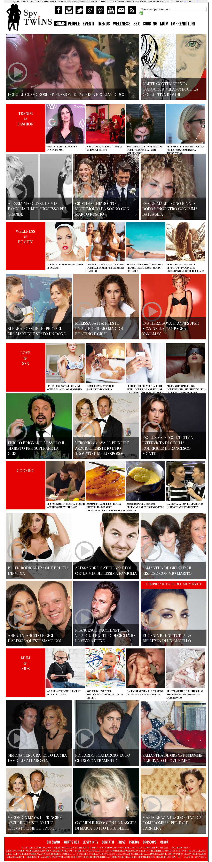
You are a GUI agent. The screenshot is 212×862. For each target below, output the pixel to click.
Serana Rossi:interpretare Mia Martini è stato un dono (37, 331)
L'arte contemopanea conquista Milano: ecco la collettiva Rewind (170, 89)
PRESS (121, 842)
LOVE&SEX (25, 358)
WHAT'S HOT (71, 842)
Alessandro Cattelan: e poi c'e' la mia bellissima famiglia (106, 570)
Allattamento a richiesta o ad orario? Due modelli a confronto (185, 694)
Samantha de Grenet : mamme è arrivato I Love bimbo (172, 757)
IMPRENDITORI (183, 24)
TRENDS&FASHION (25, 118)
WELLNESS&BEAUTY (25, 236)
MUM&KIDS (25, 663)
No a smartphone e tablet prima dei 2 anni (64, 693)
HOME (60, 24)
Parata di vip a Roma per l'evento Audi (62, 148)
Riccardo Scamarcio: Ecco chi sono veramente (102, 757)
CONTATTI (108, 842)
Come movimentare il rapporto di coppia (100, 387)
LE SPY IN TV (90, 842)
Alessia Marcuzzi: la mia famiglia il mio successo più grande (37, 209)
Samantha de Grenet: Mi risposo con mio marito (167, 570)
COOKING (150, 24)
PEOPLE (74, 24)
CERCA (164, 842)
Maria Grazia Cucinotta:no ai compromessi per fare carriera (172, 823)
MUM (164, 24)
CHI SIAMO (53, 842)
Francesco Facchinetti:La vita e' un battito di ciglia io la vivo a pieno (105, 635)
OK (197, 1)
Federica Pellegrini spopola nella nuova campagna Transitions (185, 150)
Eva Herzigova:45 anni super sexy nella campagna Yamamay (170, 328)
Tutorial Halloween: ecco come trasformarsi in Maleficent (144, 150)
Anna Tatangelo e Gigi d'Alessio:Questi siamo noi (34, 638)
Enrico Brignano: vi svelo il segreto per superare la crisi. (36, 448)
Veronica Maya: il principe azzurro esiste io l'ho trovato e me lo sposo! (102, 448)
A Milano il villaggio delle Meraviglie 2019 (104, 148)
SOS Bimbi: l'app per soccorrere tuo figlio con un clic (105, 694)
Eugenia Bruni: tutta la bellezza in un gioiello (167, 638)
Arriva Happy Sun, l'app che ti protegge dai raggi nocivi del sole (145, 267)
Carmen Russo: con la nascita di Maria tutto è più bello (106, 825)
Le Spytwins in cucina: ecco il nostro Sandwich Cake (66, 505)
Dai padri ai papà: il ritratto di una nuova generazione (145, 693)
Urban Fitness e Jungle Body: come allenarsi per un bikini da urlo (105, 267)
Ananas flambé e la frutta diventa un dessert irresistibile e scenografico (106, 507)
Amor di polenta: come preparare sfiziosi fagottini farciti (145, 507)
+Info (187, 1)
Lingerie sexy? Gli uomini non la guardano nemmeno (64, 387)
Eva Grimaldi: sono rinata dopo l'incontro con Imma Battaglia (170, 209)
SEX (136, 24)
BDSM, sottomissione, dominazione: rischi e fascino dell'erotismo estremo (186, 389)
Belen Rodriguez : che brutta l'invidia (38, 570)
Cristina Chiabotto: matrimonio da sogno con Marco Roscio (102, 209)
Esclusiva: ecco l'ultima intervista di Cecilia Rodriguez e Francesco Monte (167, 445)
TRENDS (103, 24)
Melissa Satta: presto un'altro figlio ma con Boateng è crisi (99, 328)
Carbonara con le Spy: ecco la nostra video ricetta (185, 505)
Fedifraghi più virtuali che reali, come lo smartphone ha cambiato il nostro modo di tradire (145, 390)
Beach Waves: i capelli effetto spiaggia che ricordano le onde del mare (185, 267)
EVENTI (88, 24)
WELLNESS (122, 24)
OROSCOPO (150, 842)
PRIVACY (134, 842)
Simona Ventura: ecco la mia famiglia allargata (37, 757)
